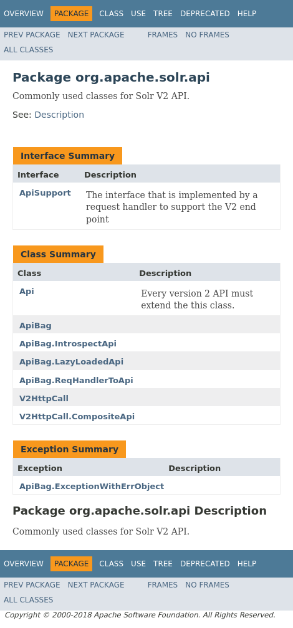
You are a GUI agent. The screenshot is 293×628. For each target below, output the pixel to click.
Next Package (96, 35)
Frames (163, 35)
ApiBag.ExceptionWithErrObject (91, 486)
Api (26, 291)
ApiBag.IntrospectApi (68, 343)
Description (59, 115)
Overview (24, 13)
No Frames (207, 35)
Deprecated (205, 13)
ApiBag (35, 325)
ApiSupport (45, 192)
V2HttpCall (44, 398)
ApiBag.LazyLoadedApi (71, 361)
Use (138, 13)
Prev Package (32, 35)
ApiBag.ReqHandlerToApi (76, 380)
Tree (163, 13)
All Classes (28, 49)
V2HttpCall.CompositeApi (77, 416)
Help (247, 13)
